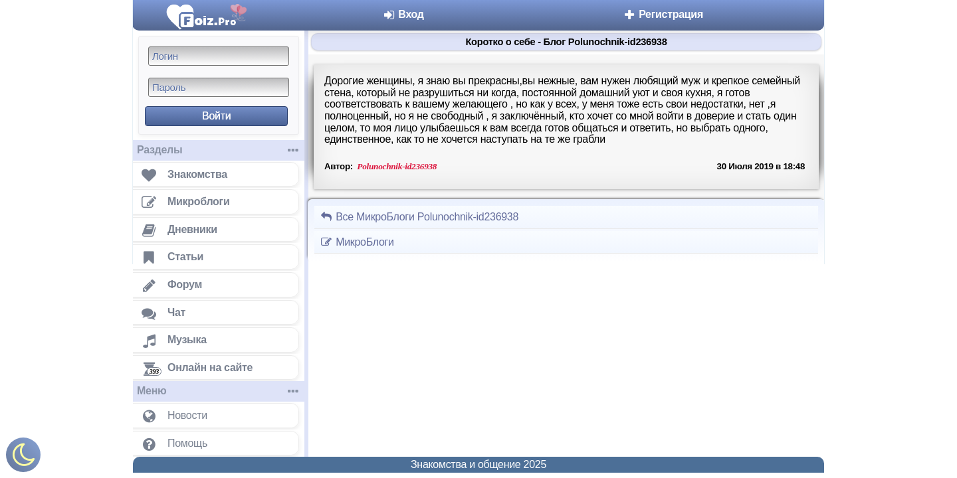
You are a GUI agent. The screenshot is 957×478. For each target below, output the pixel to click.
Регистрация (663, 14)
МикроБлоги (357, 242)
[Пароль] (218, 87)
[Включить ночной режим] (23, 457)
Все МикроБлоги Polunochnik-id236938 (419, 216)
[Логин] (218, 56)
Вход (403, 14)
